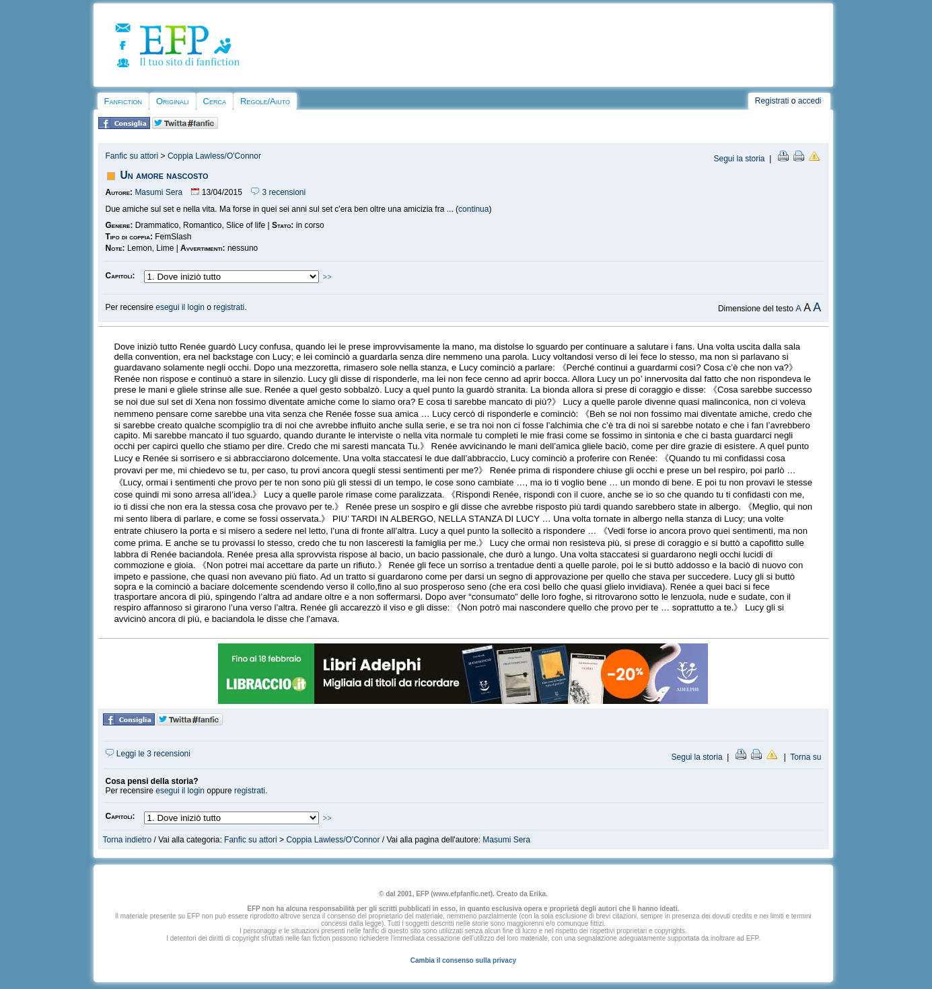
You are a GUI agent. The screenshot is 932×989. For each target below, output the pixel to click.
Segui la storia (738, 158)
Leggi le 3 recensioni (148, 753)
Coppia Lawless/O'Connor (214, 156)
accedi (810, 101)
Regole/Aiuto (265, 101)
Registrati (772, 101)
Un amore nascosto (164, 175)
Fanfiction (123, 101)
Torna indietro (127, 839)
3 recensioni (278, 192)
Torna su (805, 757)
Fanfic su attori (132, 156)
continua (473, 209)
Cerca (214, 101)
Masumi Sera (158, 192)
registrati (228, 307)
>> (327, 277)
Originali (172, 101)
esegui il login (180, 307)
